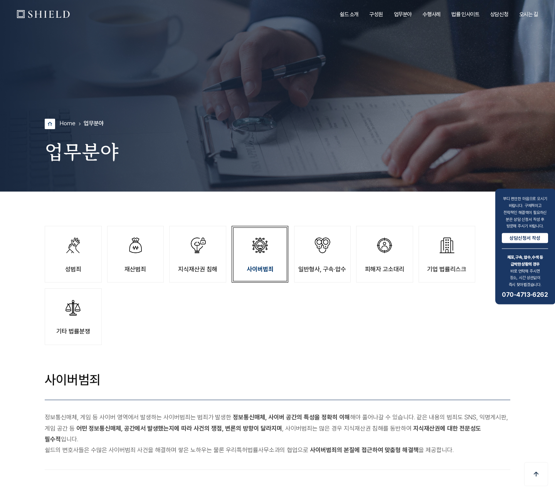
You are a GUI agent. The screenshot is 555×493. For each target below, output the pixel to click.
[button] (536, 474)
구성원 (376, 14)
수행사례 (431, 14)
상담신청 (499, 14)
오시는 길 (528, 14)
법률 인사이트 (465, 14)
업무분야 (403, 14)
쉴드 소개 (349, 14)
